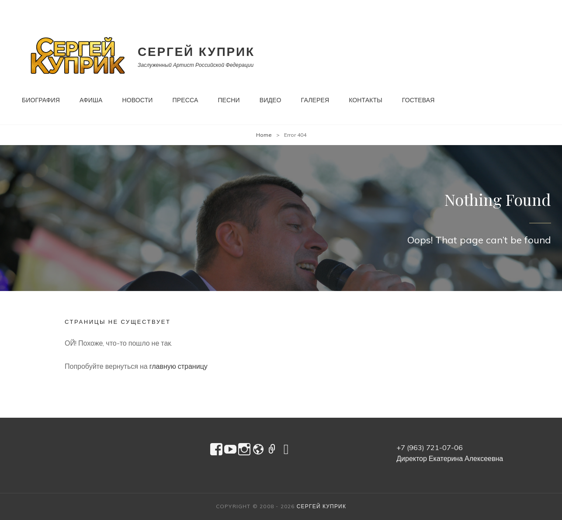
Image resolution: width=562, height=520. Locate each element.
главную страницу (178, 366)
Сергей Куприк (196, 51)
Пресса (185, 100)
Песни (228, 100)
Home (264, 135)
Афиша (91, 100)
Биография (41, 100)
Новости (137, 100)
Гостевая (418, 100)
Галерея (315, 100)
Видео (270, 100)
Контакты (365, 100)
